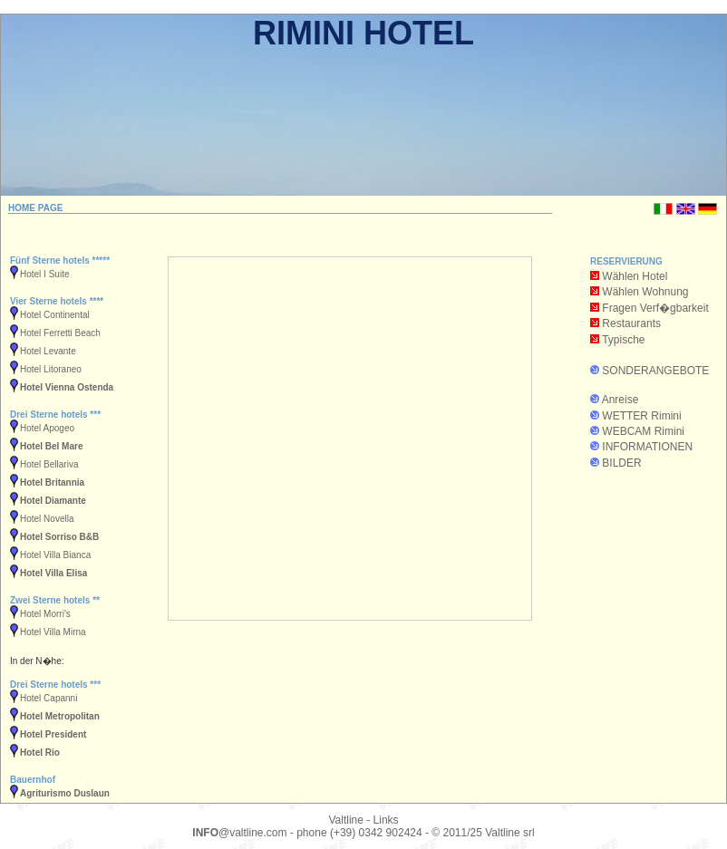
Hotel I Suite (44, 274)
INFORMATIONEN (647, 446)
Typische (623, 339)
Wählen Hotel (628, 276)
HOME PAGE (35, 208)
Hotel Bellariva (49, 464)
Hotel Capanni (48, 698)
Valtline (345, 820)
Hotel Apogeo (47, 428)
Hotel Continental (55, 315)
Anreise (620, 399)
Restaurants (631, 323)
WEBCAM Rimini (643, 431)
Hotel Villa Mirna (53, 632)
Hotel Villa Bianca (55, 555)
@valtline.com (239, 832)
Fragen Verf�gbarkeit (649, 308)
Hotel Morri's (45, 614)
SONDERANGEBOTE (655, 370)
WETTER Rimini (641, 416)
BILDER (621, 463)
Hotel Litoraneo (51, 369)
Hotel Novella (46, 519)
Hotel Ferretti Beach (60, 333)
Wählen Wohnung (639, 291)
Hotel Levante (48, 351)
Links (386, 820)
